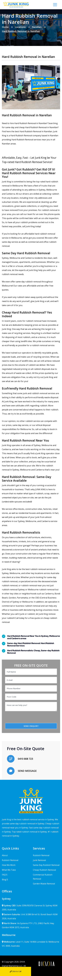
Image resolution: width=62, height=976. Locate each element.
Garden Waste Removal (44, 883)
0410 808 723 (25, 758)
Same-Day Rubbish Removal (46, 865)
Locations (20, 27)
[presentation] (26, 718)
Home (5, 27)
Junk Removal (39, 860)
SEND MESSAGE (27, 771)
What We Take (9, 869)
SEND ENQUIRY (31, 726)
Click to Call (15, 971)
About (5, 855)
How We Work (8, 865)
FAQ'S (4, 874)
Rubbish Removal (10, 860)
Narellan (37, 27)
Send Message (46, 971)
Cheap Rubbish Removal (44, 869)
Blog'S (5, 879)
